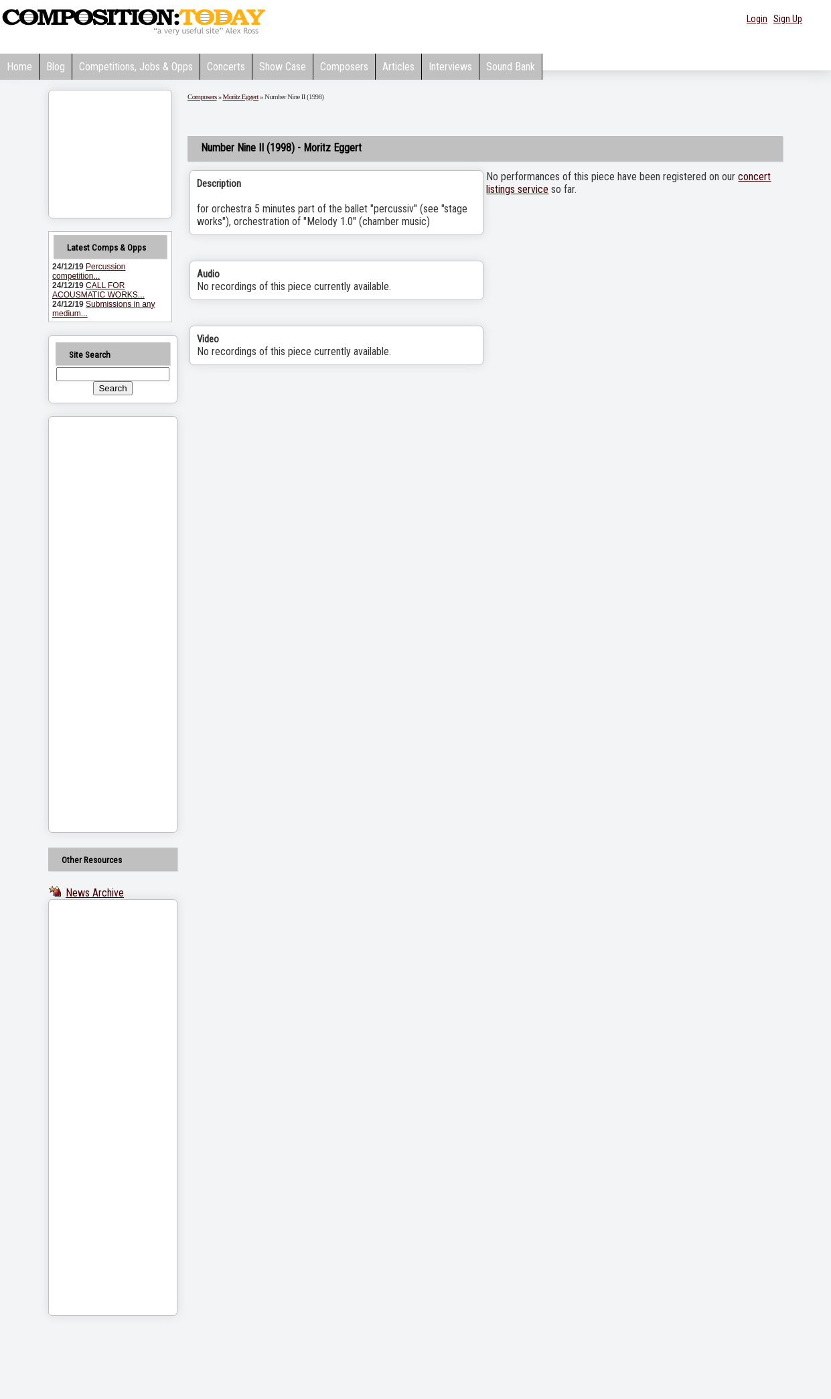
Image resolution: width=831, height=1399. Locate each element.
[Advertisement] (96, 624)
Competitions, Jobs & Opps (136, 66)
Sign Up (787, 18)
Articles (398, 66)
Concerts (226, 66)
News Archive (95, 892)
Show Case (282, 66)
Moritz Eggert (240, 96)
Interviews (450, 66)
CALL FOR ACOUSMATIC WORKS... (98, 290)
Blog (55, 66)
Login (757, 18)
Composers (344, 66)
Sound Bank (510, 66)
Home (19, 66)
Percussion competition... (88, 271)
